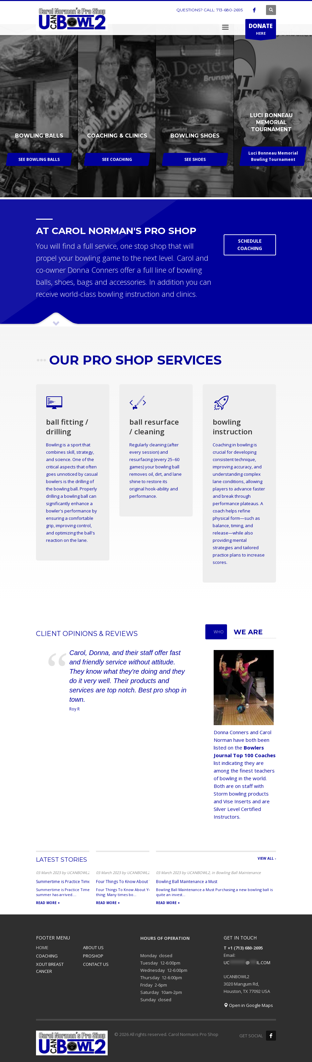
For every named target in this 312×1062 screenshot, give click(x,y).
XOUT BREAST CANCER (50, 967)
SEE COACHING (117, 159)
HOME (42, 947)
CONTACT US (96, 964)
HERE (260, 30)
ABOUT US (93, 947)
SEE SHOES (195, 159)
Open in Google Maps (248, 1005)
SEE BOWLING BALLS (39, 159)
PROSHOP (93, 956)
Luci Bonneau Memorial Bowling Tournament (273, 156)
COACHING (47, 956)
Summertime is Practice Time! (63, 881)
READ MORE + (48, 902)
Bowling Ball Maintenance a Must (186, 881)
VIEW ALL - (267, 858)
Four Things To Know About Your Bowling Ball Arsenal (146, 881)
